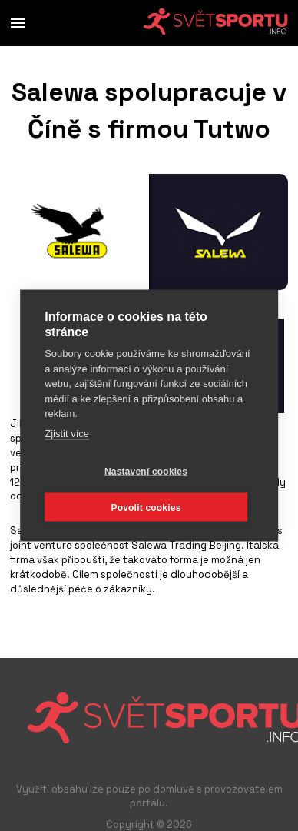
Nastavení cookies (145, 471)
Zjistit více (67, 433)
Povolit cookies (145, 507)
